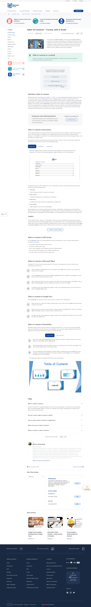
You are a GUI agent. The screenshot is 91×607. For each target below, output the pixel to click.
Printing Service (11, 559)
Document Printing (24, 10)
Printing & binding (11, 44)
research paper (76, 39)
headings (74, 102)
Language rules (11, 41)
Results (62, 86)
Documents (29, 566)
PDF (28, 569)
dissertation (45, 98)
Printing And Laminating (32, 587)
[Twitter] (74, 592)
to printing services (71, 119)
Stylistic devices (11, 55)
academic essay (57, 98)
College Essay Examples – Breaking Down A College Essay (35, 534)
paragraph (33, 299)
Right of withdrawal (51, 584)
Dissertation (10, 566)
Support (81, 0)
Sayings (9, 48)
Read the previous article (33, 466)
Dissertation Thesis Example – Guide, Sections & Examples (55, 534)
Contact (75, 0)
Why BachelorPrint (51, 562)
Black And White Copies (32, 578)
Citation (9, 37)
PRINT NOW (78, 10)
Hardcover (9, 581)
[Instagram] (71, 592)
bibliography (47, 103)
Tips (8, 58)
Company (49, 559)
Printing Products (32, 559)
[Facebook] (67, 592)
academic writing (58, 39)
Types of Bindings (11, 584)
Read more (30, 538)
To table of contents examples (55, 229)
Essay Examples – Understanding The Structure (72, 534)
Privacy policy (49, 575)
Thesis (8, 562)
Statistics (10, 53)
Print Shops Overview (12, 575)
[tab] (32, 146)
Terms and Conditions (51, 581)
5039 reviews (73, 579)
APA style (34, 240)
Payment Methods (50, 572)
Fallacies (9, 39)
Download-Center (50, 587)
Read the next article (77, 466)
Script (28, 572)
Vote (66, 86)
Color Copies (30, 575)
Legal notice (49, 578)
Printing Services (12, 10)
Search (68, 0)
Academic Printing (37, 10)
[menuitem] (9, 604)
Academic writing (11, 34)
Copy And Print (30, 584)
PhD (8, 569)
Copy (77, 483)
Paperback (9, 578)
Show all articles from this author (41, 460)
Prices (28, 562)
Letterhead (29, 581)
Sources (9, 51)
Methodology (10, 46)
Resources (56, 10)
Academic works (11, 32)
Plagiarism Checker (11, 587)
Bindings (48, 10)
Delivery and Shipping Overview (54, 566)
